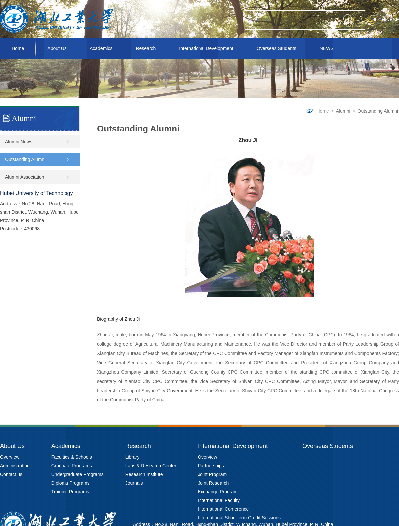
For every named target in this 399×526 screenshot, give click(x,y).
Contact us (11, 474)
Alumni (343, 111)
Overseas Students (276, 48)
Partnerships (211, 465)
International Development (206, 48)
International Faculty (219, 500)
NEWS (326, 48)
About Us (56, 48)
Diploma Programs (70, 483)
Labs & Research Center (150, 465)
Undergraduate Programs (77, 474)
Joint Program (212, 474)
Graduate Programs (71, 465)
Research (146, 48)
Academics (101, 48)
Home (18, 48)
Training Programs (70, 491)
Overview (9, 457)
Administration (15, 465)
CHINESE (388, 19)
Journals (134, 483)
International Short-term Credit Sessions (239, 517)
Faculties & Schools (71, 457)
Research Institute (144, 474)
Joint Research (213, 483)
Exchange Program (218, 491)
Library (132, 457)
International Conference (223, 509)
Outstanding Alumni (378, 111)
